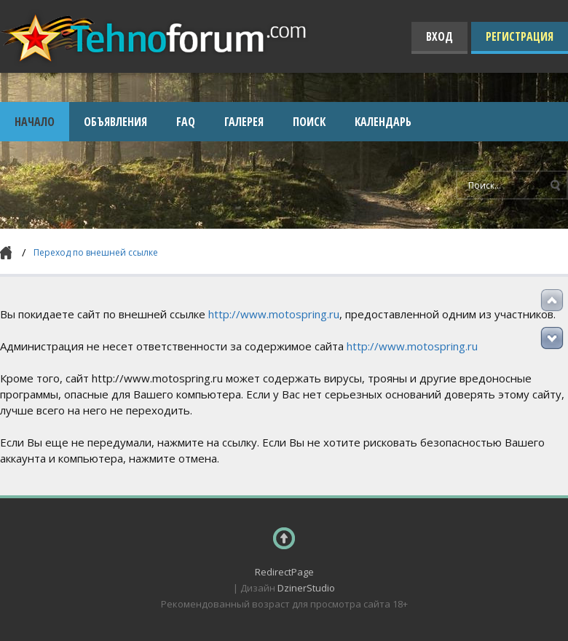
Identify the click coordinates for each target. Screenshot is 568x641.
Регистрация (519, 36)
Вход (439, 36)
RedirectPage (284, 571)
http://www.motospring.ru (273, 314)
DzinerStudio (306, 587)
